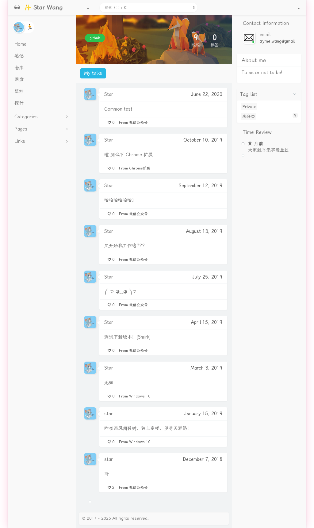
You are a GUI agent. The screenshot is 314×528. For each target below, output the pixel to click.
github (95, 38)
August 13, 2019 (204, 231)
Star (108, 94)
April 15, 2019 (206, 322)
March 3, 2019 (206, 368)
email (265, 34)
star (108, 413)
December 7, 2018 (202, 459)
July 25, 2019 (207, 277)
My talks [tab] (93, 73)
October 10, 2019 (202, 140)
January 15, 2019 (203, 413)
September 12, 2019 (200, 185)
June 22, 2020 (206, 94)
